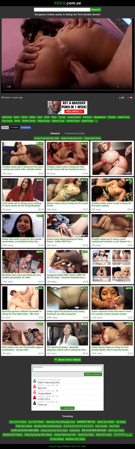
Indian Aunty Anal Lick (71, 138)
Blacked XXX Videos (12, 435)
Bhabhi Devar (28, 121)
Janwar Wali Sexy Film (65, 435)
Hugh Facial (87, 121)
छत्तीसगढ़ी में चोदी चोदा (86, 422)
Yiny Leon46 (101, 426)
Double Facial (73, 121)
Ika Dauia (120, 422)
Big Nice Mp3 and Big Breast (47, 426)
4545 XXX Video (104, 435)
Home (52, 446)
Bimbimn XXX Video (75, 439)
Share (5, 127)
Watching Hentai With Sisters (38, 435)
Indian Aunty (123, 117)
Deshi (17, 121)
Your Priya (114, 426)
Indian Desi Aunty (92, 138)
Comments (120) (74, 133)
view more (67, 408)
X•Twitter (14, 127)
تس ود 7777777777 (123, 435)
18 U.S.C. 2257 (78, 446)
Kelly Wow (75, 430)
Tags (59, 446)
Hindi (46, 117)
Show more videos (68, 359)
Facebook (25, 127)
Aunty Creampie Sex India (46, 138)
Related (55, 133)
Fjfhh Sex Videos (24, 426)
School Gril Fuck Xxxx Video (54, 430)
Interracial (6, 117)
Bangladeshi (100, 117)
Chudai (62, 117)
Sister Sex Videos (105, 422)
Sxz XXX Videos (36, 422)
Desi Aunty (7, 121)
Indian (32, 117)
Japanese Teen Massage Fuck (60, 422)
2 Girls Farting (56, 439)
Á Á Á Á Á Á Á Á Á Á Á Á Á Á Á (78, 426)
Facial (24, 117)
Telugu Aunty (44, 121)
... (96, 121)
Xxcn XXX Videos (18, 422)
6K (121, 98)
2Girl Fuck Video (116, 430)
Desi (40, 117)
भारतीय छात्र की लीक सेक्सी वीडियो (24, 430)
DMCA (66, 446)
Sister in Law (58, 121)
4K (129, 98)
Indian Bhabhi (74, 117)
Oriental (111, 117)
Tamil (53, 117)
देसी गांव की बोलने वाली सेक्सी (94, 430)
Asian (16, 117)
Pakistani (87, 117)
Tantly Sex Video (86, 435)
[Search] (62, 10)
